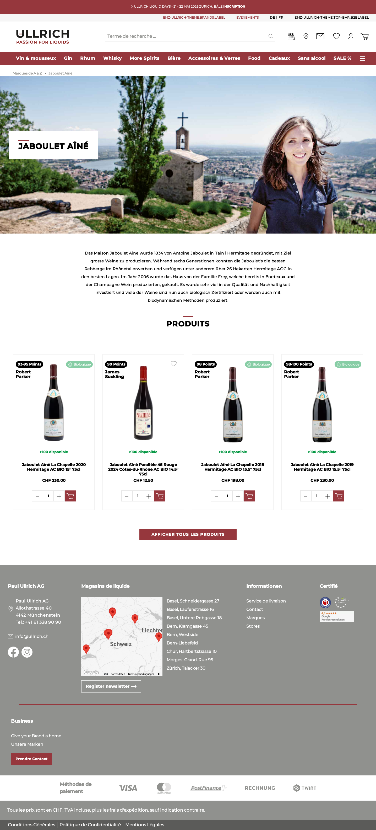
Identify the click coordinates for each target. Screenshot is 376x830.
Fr (281, 17)
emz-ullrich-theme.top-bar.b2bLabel (332, 17)
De (272, 17)
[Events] (291, 37)
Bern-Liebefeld (182, 643)
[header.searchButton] (271, 36)
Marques (255, 617)
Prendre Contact (31, 759)
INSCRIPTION (234, 6)
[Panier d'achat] (365, 36)
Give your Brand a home (36, 735)
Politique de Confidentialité (90, 824)
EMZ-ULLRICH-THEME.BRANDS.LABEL (194, 17)
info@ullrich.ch (32, 636)
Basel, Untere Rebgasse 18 (194, 617)
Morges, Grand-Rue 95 (190, 659)
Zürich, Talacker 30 (186, 668)
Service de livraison (266, 601)
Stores (253, 626)
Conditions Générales (31, 824)
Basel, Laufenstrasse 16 (190, 609)
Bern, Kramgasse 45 (187, 626)
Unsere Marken (27, 744)
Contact (254, 609)
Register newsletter (111, 686)
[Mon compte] (351, 36)
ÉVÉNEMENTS (247, 17)
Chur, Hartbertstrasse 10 (192, 651)
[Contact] (320, 36)
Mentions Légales (144, 824)
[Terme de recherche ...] (186, 36)
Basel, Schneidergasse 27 (193, 601)
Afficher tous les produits (188, 548)
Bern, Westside (182, 634)
